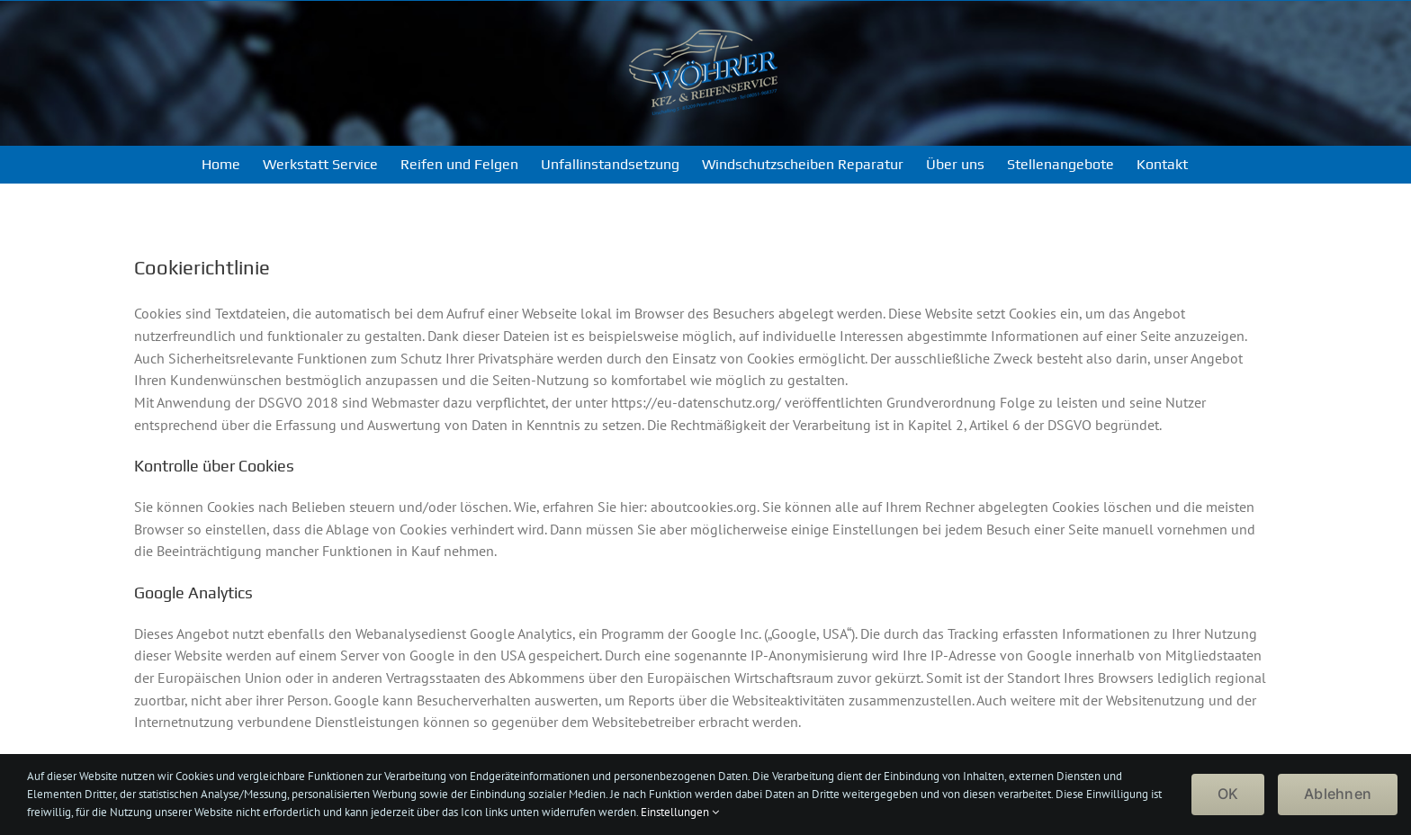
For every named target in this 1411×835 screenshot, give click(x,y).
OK (1228, 794)
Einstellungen (680, 812)
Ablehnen (1337, 794)
